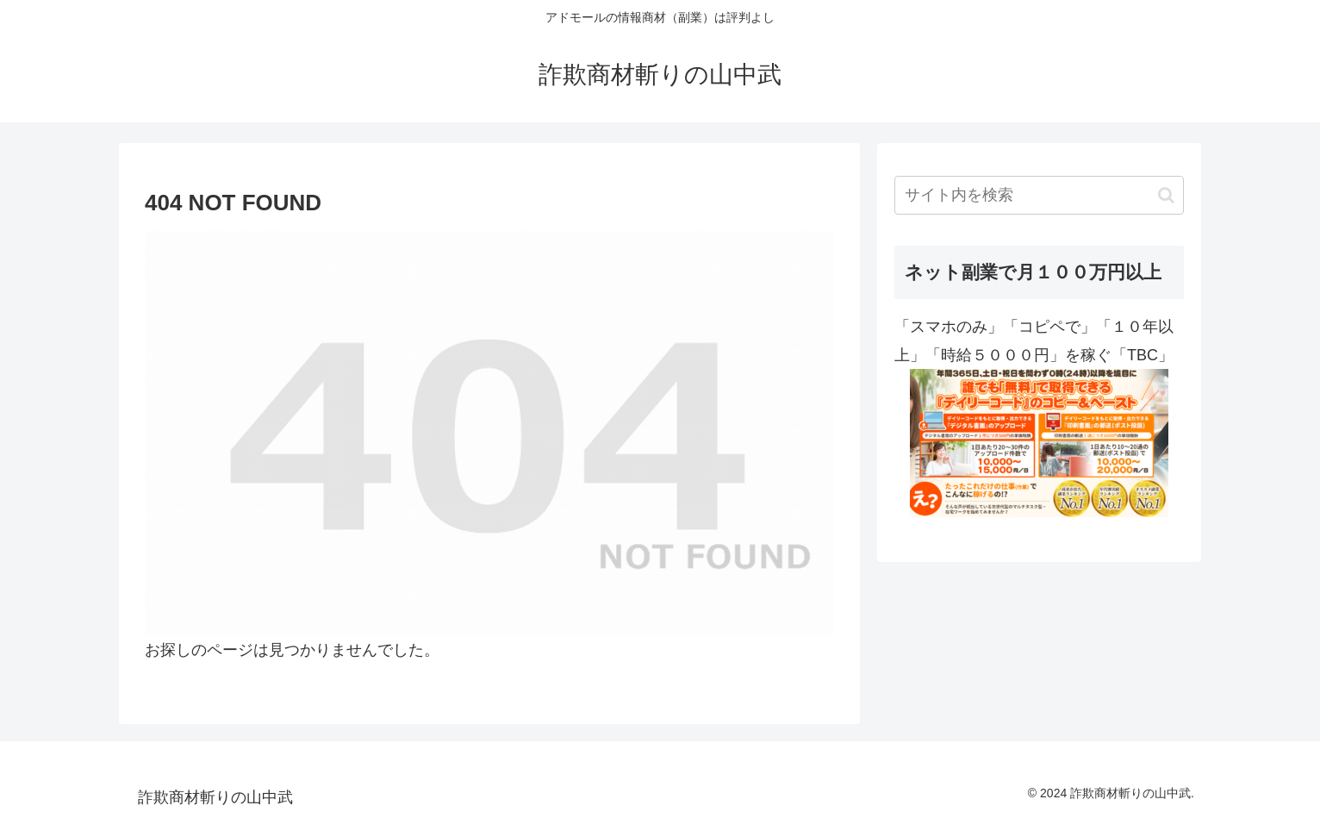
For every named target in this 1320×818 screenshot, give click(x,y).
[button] (1166, 195)
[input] (1039, 195)
